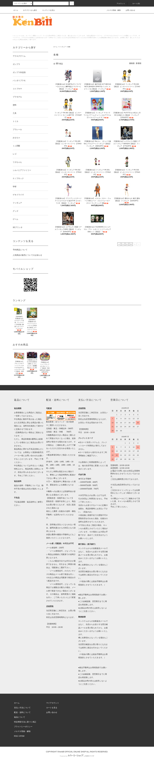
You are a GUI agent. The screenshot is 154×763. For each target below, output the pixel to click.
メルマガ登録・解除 (112, 10)
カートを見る (51, 708)
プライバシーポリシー (23, 727)
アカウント (119, 3)
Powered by (77, 756)
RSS (16, 736)
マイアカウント (52, 703)
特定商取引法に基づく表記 (25, 722)
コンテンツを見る (47, 10)
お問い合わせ (129, 10)
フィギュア (62, 46)
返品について (19, 717)
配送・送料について (22, 712)
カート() (134, 3)
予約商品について (20, 250)
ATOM (21, 736)
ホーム (15, 10)
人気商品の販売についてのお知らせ (27, 255)
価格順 (132, 63)
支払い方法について (22, 708)
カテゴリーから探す (28, 10)
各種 (69, 46)
